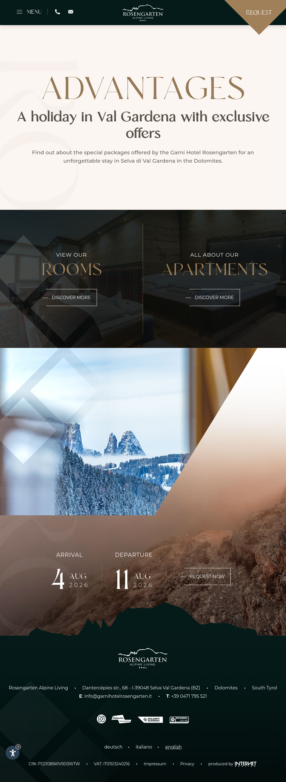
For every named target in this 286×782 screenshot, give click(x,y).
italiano (144, 747)
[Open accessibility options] (13, 753)
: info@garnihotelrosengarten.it (115, 696)
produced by (233, 763)
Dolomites (225, 687)
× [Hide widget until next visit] (18, 747)
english (173, 747)
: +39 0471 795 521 (186, 696)
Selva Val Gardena (170, 687)
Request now (204, 576)
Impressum (155, 763)
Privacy (187, 763)
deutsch (113, 747)
